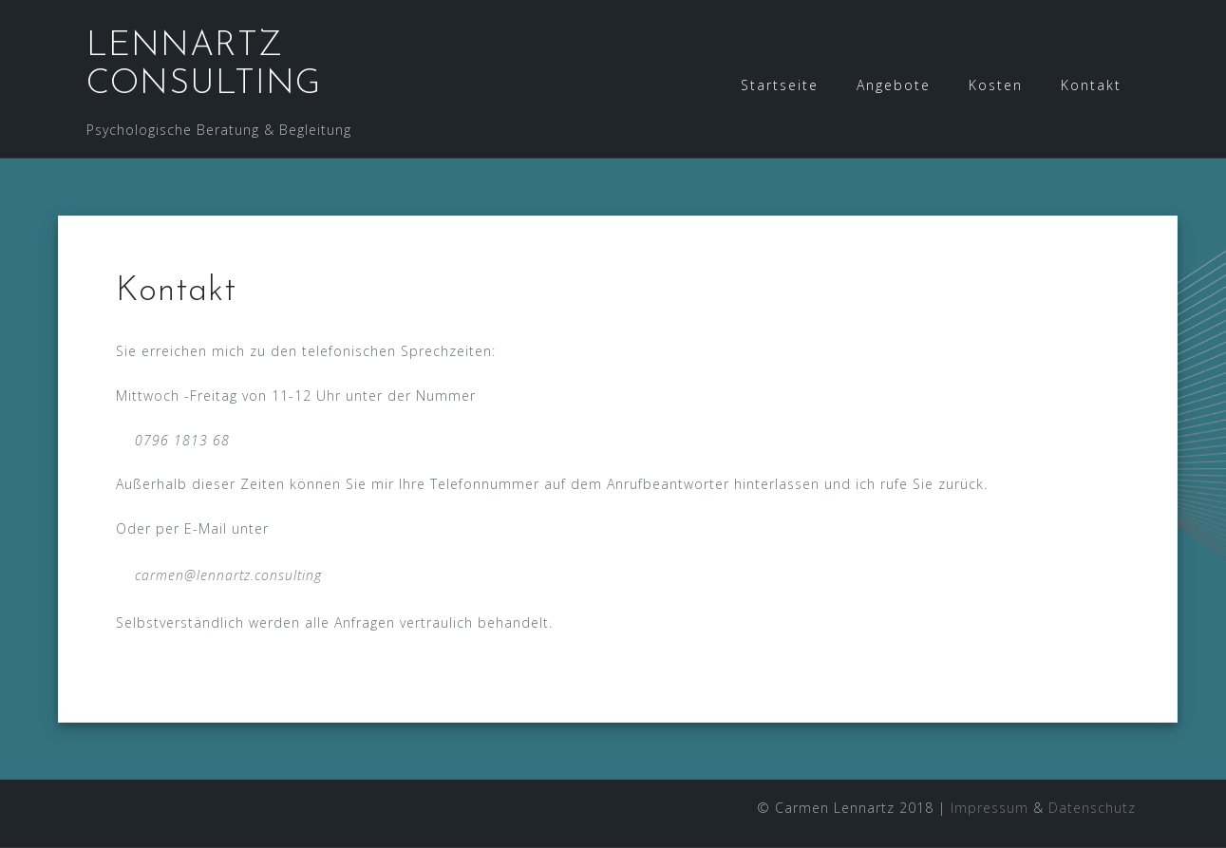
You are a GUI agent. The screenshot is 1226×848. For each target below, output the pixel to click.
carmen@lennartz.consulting (228, 575)
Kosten (996, 85)
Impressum (989, 808)
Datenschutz (1092, 808)
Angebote (894, 85)
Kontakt (1091, 85)
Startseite (780, 85)
